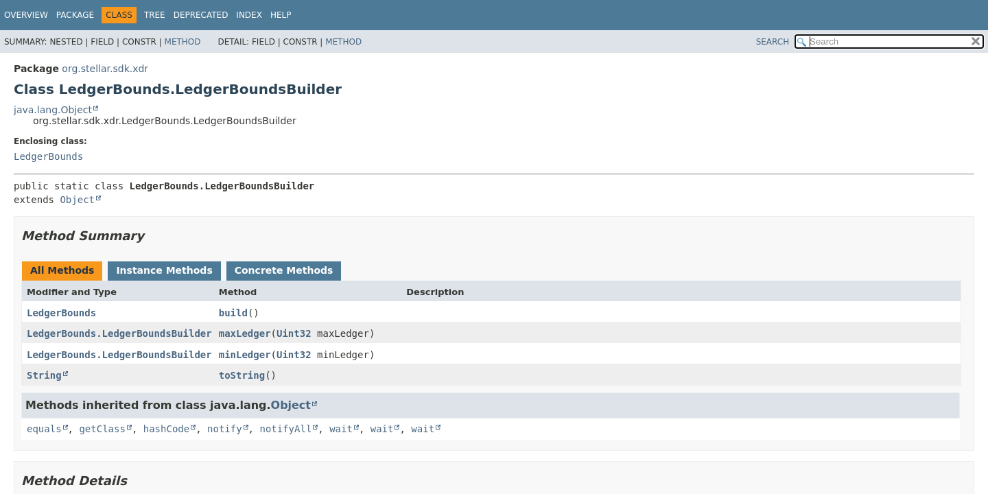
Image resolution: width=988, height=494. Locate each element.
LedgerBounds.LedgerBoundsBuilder (119, 333)
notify (224, 428)
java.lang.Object (53, 109)
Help (281, 15)
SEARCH (773, 42)
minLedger (245, 354)
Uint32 (294, 333)
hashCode (166, 428)
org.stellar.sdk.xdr (105, 68)
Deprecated (201, 15)
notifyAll (285, 428)
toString (242, 375)
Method (183, 42)
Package (75, 15)
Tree (154, 15)
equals (44, 428)
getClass (102, 428)
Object (77, 199)
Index (249, 15)
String (44, 375)
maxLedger (245, 333)
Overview (26, 15)
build (233, 312)
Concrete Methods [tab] (284, 270)
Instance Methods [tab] (164, 270)
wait (341, 428)
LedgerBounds (48, 156)
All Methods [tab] (62, 270)
